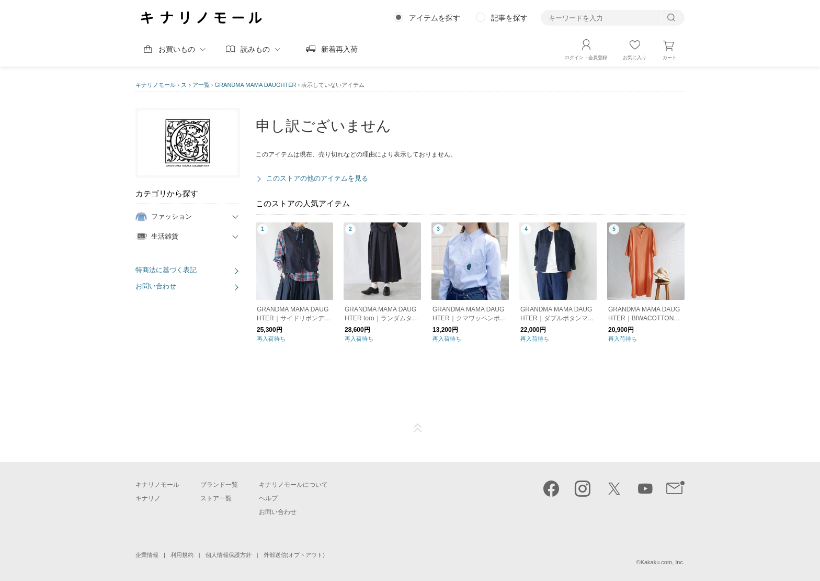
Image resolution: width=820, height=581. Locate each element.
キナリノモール (155, 85)
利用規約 (181, 555)
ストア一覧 (195, 85)
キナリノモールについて (293, 484)
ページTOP (418, 428)
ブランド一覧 (219, 484)
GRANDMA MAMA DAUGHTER (256, 85)
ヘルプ (268, 498)
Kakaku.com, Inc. (663, 562)
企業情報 (146, 555)
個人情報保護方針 (229, 555)
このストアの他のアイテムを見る (317, 178)
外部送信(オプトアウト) (294, 555)
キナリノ (148, 498)
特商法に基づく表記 (166, 270)
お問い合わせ (155, 286)
